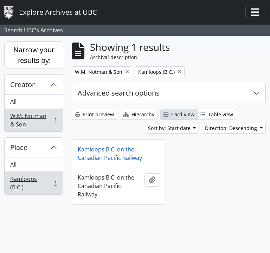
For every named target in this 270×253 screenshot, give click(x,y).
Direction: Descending (231, 128)
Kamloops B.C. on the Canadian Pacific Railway (110, 153)
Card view (178, 114)
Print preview (94, 114)
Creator (22, 84)
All (13, 101)
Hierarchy (138, 114)
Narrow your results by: (33, 55)
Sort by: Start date (170, 128)
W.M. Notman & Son (33, 120)
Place (18, 147)
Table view (216, 114)
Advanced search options (119, 93)
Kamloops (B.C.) (33, 183)
